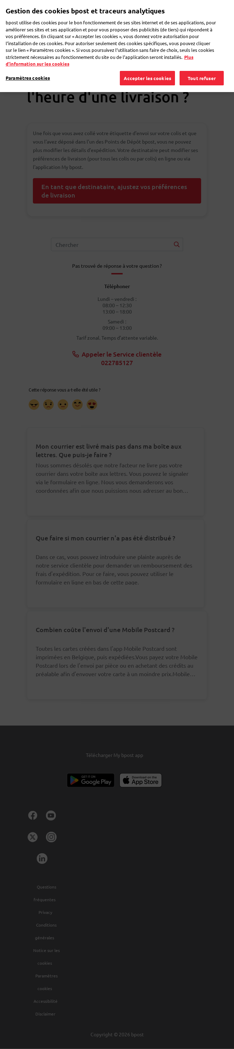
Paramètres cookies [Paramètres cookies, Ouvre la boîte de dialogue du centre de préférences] (28, 68)
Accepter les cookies (147, 69)
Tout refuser (202, 69)
